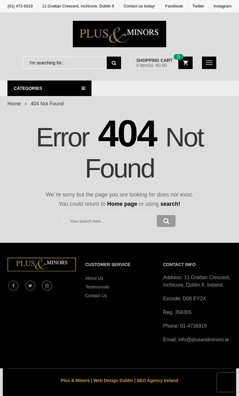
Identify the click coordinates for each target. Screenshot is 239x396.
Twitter (198, 6)
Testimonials (97, 286)
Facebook (174, 6)
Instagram (222, 6)
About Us (94, 278)
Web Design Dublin (113, 380)
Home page (122, 204)
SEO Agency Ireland (157, 380)
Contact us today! (139, 6)
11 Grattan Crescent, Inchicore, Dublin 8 (78, 6)
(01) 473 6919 (20, 6)
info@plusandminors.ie (203, 339)
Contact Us (96, 295)
